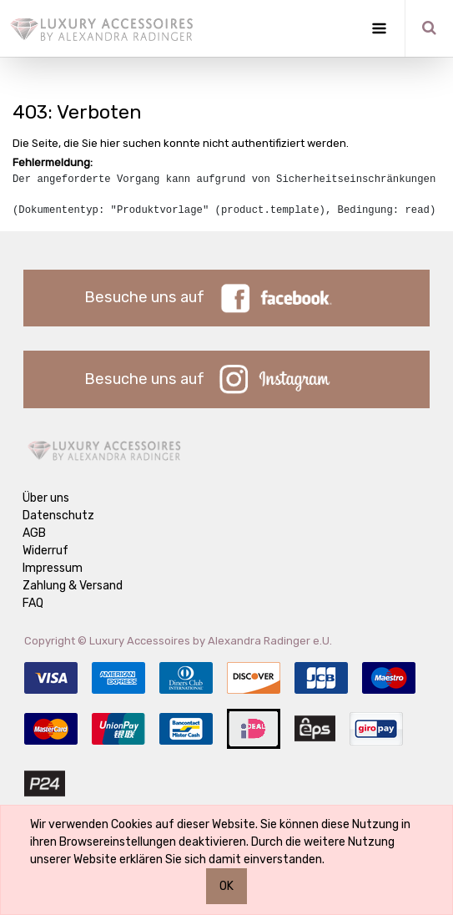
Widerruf (45, 550)
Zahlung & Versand (73, 586)
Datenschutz (58, 515)
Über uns (46, 498)
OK (226, 886)
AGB (34, 533)
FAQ (33, 603)
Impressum (53, 568)
